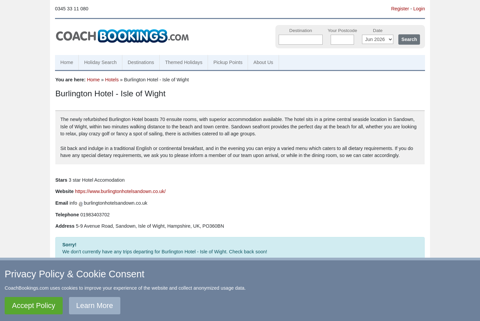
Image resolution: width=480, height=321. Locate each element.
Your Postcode (342, 30)
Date (378, 30)
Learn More (94, 305)
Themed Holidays (183, 62)
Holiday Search (100, 62)
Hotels (112, 79)
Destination (300, 30)
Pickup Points (227, 62)
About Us (263, 62)
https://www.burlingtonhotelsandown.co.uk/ (120, 191)
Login (419, 8)
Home (66, 62)
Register (400, 8)
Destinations (141, 62)
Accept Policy (33, 305)
